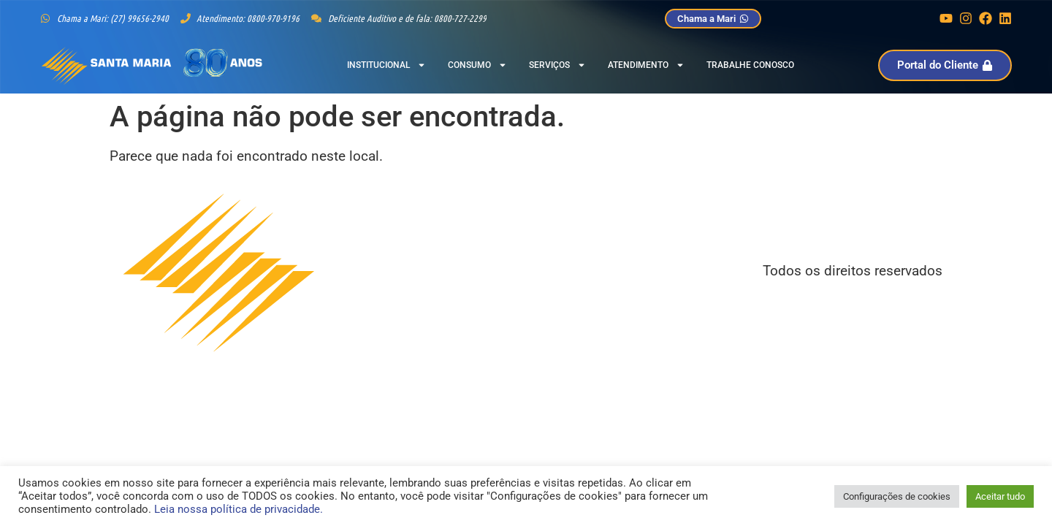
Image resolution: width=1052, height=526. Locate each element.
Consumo (477, 65)
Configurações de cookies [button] (896, 496)
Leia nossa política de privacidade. (238, 509)
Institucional (386, 65)
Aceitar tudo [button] (1000, 496)
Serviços (557, 65)
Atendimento (646, 65)
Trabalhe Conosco (750, 65)
